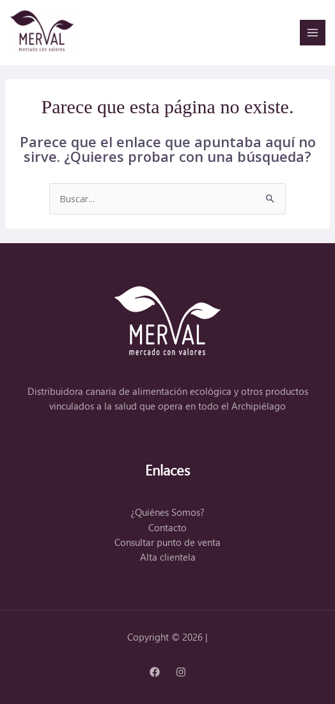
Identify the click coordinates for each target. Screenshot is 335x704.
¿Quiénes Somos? (167, 512)
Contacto (167, 528)
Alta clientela (168, 557)
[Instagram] (181, 672)
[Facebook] (155, 672)
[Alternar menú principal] (312, 32)
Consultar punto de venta (167, 542)
